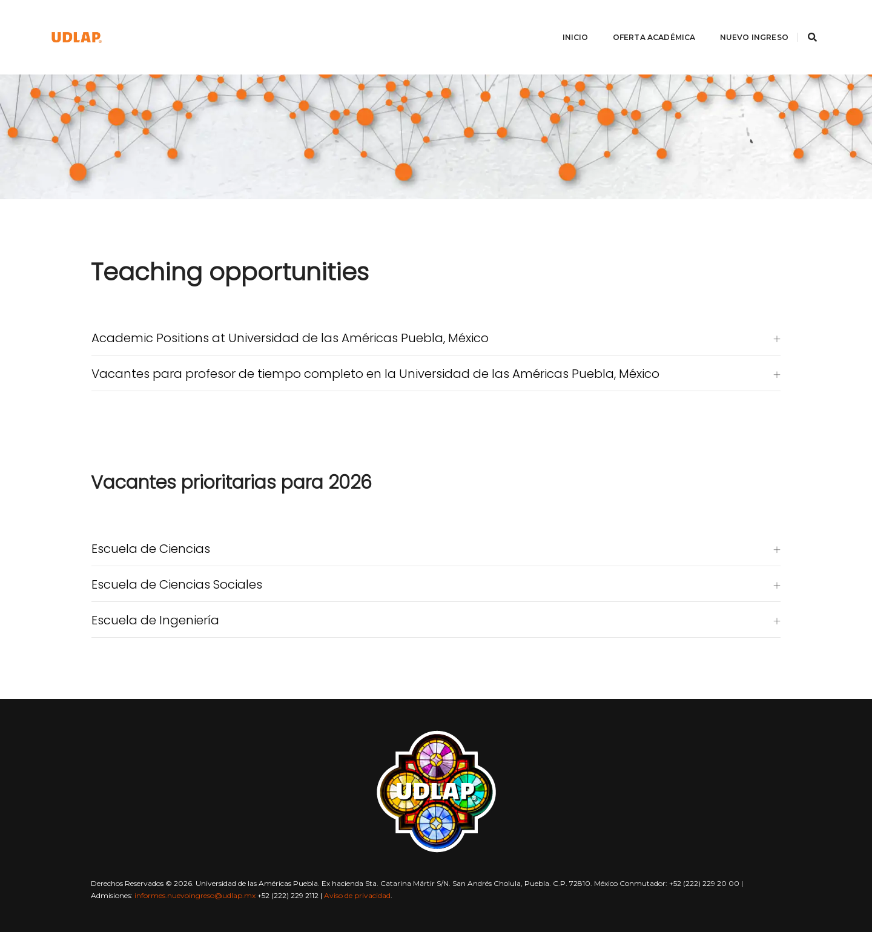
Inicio (570, 21)
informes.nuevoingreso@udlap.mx (195, 895)
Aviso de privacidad (357, 895)
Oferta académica (648, 21)
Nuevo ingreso (748, 21)
